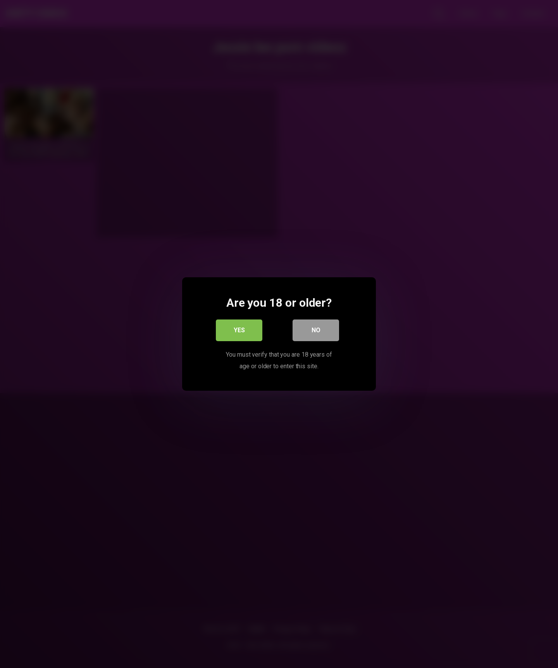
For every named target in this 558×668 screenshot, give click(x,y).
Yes (239, 330)
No (316, 330)
